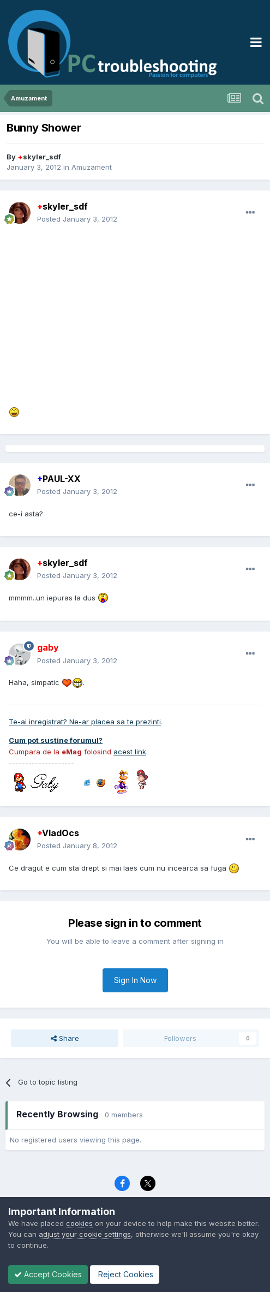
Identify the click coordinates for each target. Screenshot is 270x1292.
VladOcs (58, 832)
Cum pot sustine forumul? (56, 740)
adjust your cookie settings (85, 1234)
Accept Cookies (48, 1274)
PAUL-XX (59, 478)
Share (65, 1038)
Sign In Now (135, 980)
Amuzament (91, 167)
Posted (77, 219)
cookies (79, 1223)
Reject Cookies (124, 1274)
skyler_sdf (39, 156)
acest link (129, 751)
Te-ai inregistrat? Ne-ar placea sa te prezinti (85, 721)
